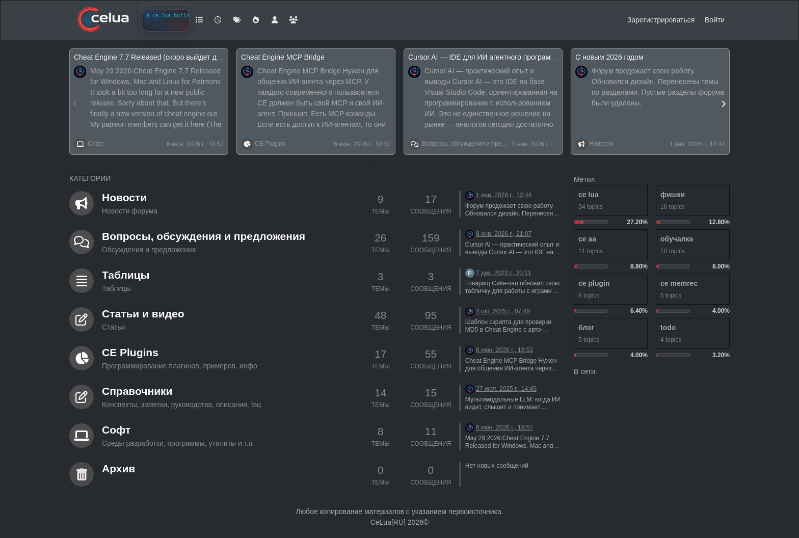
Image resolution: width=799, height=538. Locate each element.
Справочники (137, 391)
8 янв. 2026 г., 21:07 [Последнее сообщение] (503, 233)
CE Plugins (270, 143)
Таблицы (126, 275)
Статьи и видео (143, 313)
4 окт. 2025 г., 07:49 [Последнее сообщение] (503, 311)
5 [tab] (430, 167)
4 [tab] (415, 167)
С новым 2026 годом (609, 57)
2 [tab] (384, 167)
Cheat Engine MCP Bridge (283, 57)
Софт (95, 143)
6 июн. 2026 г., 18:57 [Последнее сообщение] (504, 427)
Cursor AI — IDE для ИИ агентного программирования (497, 57)
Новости (600, 143)
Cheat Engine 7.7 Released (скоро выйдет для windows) (165, 57)
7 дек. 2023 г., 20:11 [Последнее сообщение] (503, 273)
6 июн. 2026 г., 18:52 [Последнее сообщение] (504, 350)
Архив (118, 468)
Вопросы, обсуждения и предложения (475, 143)
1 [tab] (369, 167)
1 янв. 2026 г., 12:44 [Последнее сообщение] (503, 195)
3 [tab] (399, 167)
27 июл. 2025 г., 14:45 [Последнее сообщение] (506, 388)
